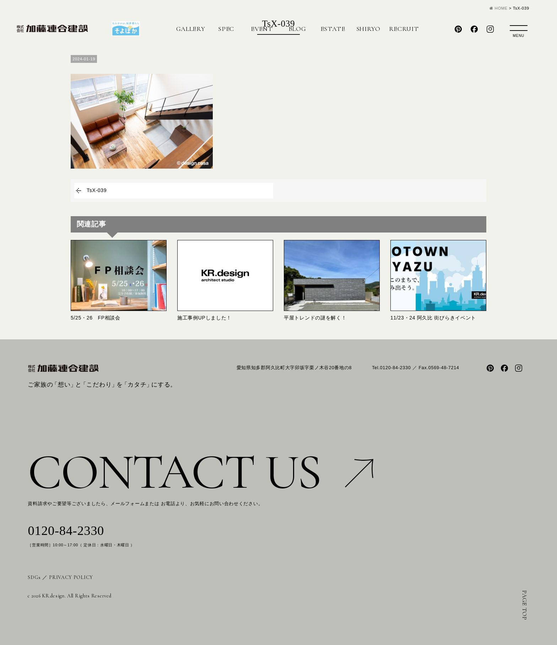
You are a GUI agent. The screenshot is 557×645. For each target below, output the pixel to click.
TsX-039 (97, 190)
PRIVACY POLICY (71, 577)
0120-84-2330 (66, 531)
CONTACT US (200, 472)
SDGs (34, 577)
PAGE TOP (524, 605)
